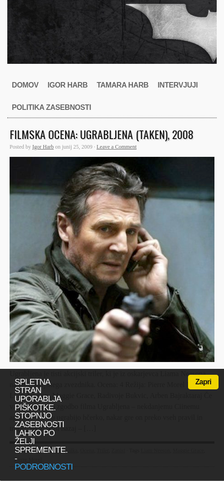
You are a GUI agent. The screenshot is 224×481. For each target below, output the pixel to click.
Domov (25, 85)
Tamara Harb (122, 85)
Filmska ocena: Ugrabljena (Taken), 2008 (101, 134)
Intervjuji (178, 85)
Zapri (203, 382)
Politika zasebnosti (51, 107)
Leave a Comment (117, 147)
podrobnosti (44, 466)
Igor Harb (67, 85)
